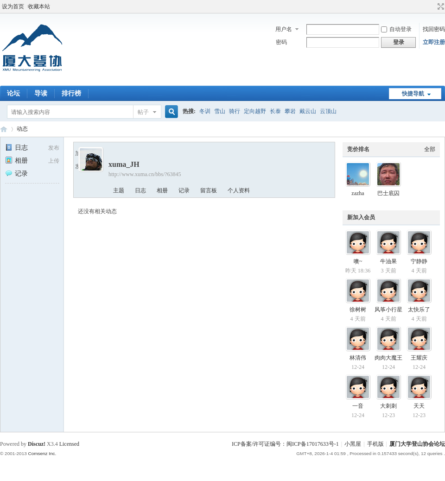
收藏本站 (39, 6)
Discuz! (36, 444)
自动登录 (396, 29)
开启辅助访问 (432, 6)
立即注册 (434, 42)
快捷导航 (413, 93)
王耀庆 (419, 357)
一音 (357, 406)
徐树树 (358, 309)
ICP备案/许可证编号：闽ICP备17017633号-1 (285, 444)
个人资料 (239, 190)
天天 (419, 406)
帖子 (143, 112)
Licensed (69, 444)
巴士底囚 (388, 193)
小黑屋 (352, 444)
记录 (16, 173)
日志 (16, 147)
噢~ (358, 261)
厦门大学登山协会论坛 (3, 129)
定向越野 (255, 111)
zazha (357, 193)
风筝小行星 (388, 309)
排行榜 (71, 93)
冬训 (204, 111)
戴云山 (307, 111)
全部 (429, 149)
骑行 (234, 111)
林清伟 (358, 357)
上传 (53, 161)
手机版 (375, 444)
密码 (281, 42)
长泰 (275, 111)
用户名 (283, 29)
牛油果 (388, 261)
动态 (22, 129)
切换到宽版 (439, 6)
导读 (40, 93)
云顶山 (328, 111)
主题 (118, 190)
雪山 (219, 111)
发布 (53, 148)
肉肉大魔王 (388, 357)
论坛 (13, 93)
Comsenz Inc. (42, 453)
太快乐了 (419, 309)
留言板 (208, 190)
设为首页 (13, 6)
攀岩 (290, 111)
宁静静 (419, 261)
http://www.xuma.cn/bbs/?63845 (144, 174)
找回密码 (434, 29)
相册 (16, 160)
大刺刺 (388, 406)
